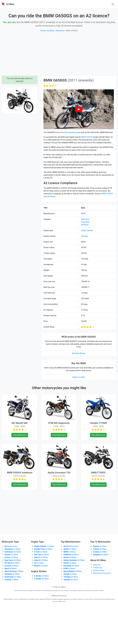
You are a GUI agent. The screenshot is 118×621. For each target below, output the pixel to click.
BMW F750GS (98, 472)
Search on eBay (78, 377)
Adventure (60, 31)
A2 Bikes (50, 31)
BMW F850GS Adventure (19, 472)
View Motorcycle (20, 435)
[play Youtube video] (78, 109)
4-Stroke (84, 236)
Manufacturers (70, 546)
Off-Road (84, 225)
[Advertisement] (59, 54)
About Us (96, 565)
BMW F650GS (87, 137)
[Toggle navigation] (113, 4)
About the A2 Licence (102, 573)
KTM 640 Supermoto (59, 423)
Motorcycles (10, 546)
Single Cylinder (87, 230)
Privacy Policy (98, 570)
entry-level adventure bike (70, 132)
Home (42, 31)
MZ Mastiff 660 (20, 423)
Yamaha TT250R (98, 423)
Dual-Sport (85, 222)
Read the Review (78, 353)
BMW (83, 213)
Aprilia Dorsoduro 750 (59, 472)
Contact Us (97, 567)
